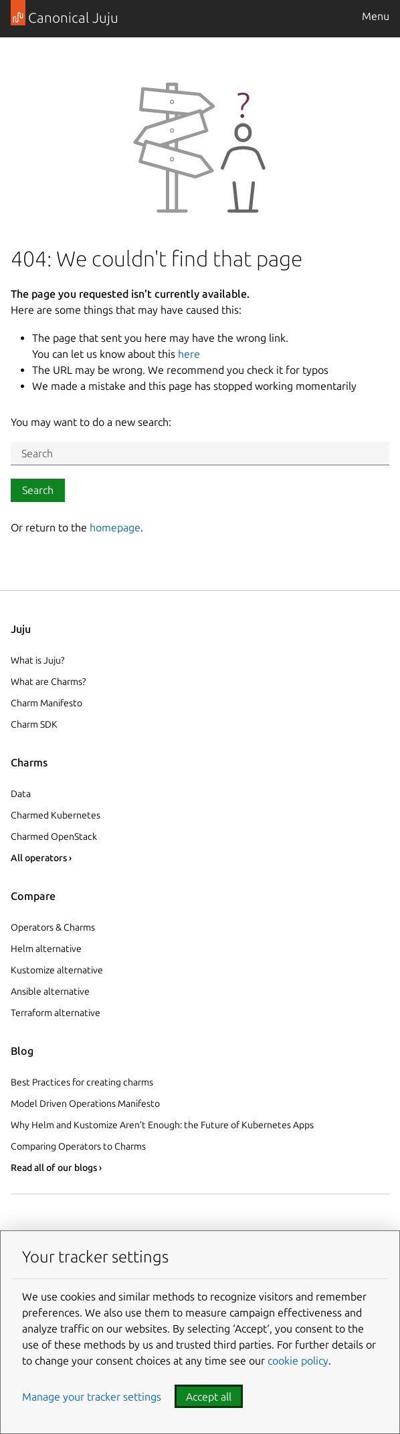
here (189, 354)
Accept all (208, 1397)
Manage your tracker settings (91, 1397)
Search (38, 490)
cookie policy (298, 1361)
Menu (375, 16)
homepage (115, 527)
